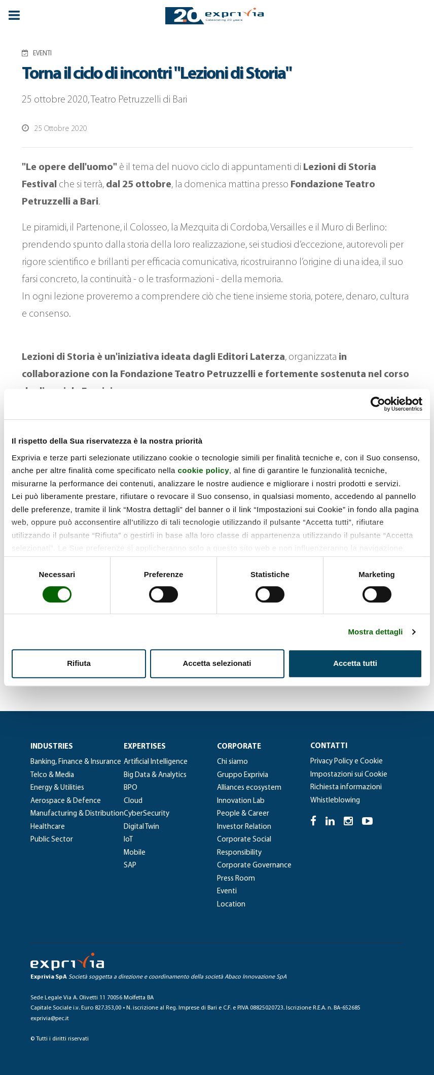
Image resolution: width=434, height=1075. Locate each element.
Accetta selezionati (217, 663)
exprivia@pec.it (49, 1019)
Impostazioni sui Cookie (348, 775)
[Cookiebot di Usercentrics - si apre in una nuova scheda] (378, 404)
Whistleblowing (335, 800)
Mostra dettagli (375, 631)
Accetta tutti (355, 663)
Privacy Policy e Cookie (346, 761)
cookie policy (204, 470)
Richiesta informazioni (346, 787)
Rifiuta (79, 663)
